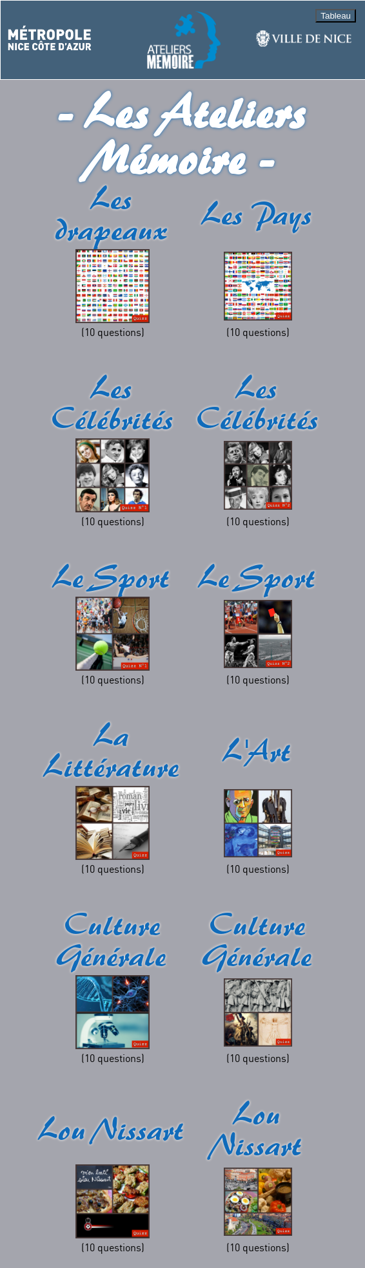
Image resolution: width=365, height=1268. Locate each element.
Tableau (336, 16)
